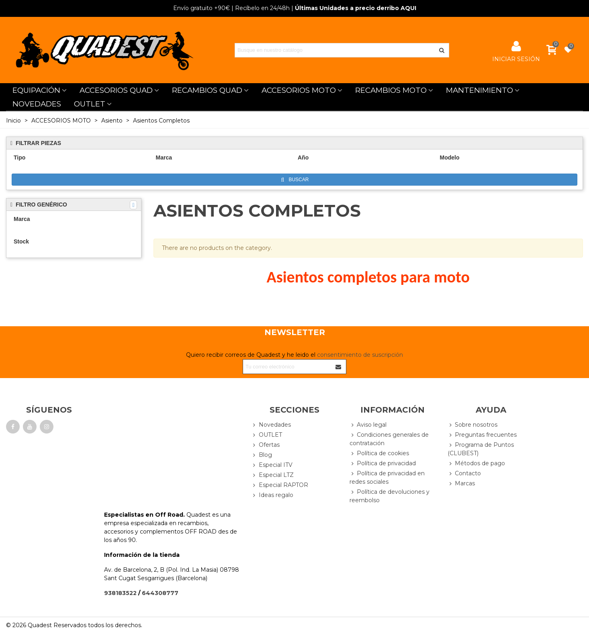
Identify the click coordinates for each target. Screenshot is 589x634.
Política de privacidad (383, 463)
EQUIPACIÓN (36, 90)
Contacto (464, 473)
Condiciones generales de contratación (389, 439)
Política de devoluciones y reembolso (389, 496)
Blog (262, 455)
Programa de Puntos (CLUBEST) (481, 449)
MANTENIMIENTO (479, 90)
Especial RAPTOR (280, 485)
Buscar (295, 180)
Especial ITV (272, 465)
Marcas (461, 483)
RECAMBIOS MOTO (391, 90)
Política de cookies (379, 453)
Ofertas (266, 445)
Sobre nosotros (472, 425)
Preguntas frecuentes (482, 435)
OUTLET (89, 103)
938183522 (120, 593)
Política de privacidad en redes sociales (387, 477)
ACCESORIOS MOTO (299, 90)
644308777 (160, 593)
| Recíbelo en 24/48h (231, 8)
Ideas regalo (272, 495)
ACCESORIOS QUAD (116, 90)
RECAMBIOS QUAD (207, 90)
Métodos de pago (476, 463)
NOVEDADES (36, 103)
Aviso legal (368, 425)
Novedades (271, 425)
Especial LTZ (273, 475)
